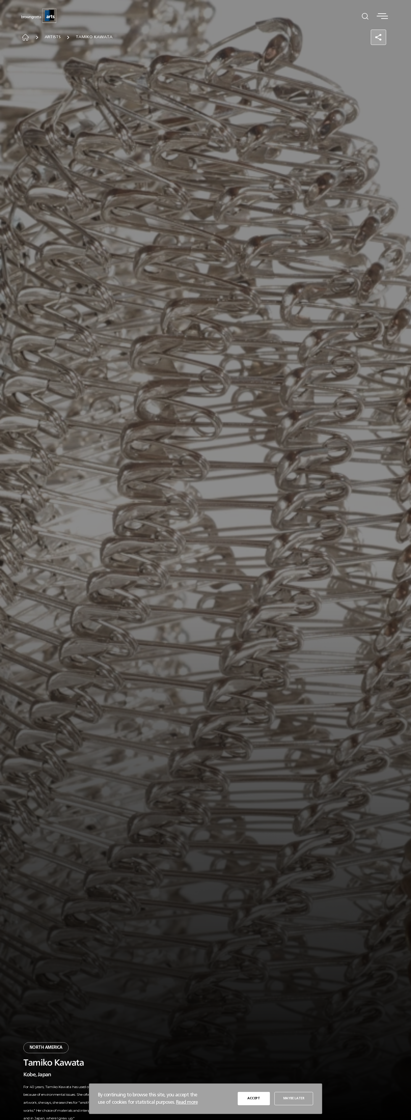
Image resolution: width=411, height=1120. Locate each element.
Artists (55, 37)
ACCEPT (254, 1098)
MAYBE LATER (293, 1098)
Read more (187, 1102)
